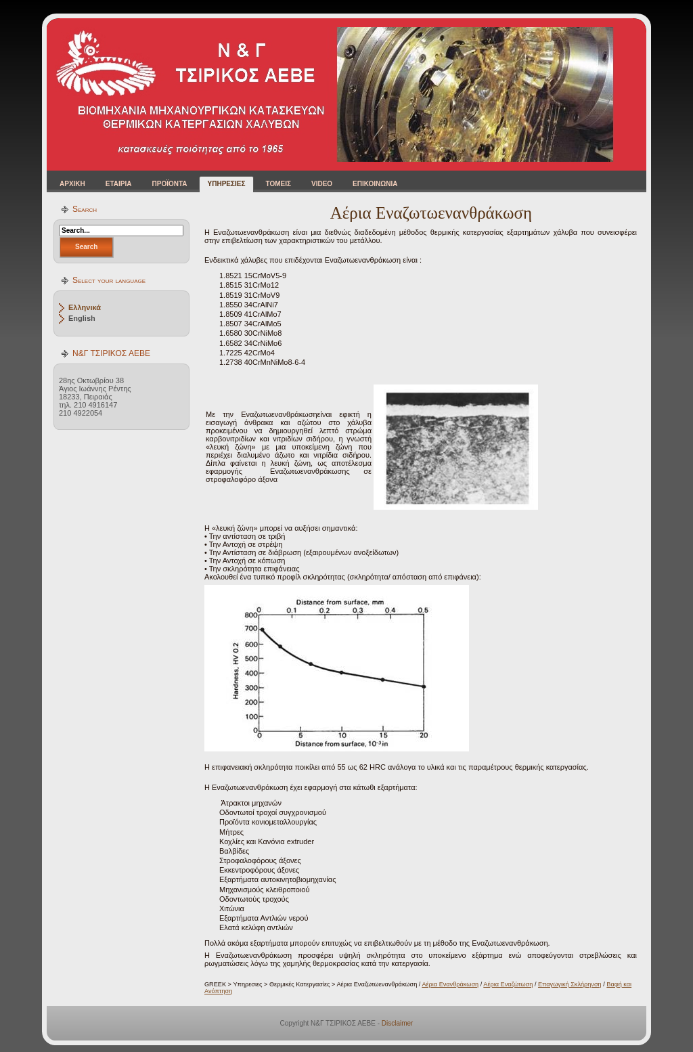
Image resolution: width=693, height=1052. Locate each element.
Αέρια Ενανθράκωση (450, 984)
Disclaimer (397, 1023)
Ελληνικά (84, 307)
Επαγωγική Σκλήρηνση (570, 984)
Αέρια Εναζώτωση (508, 984)
